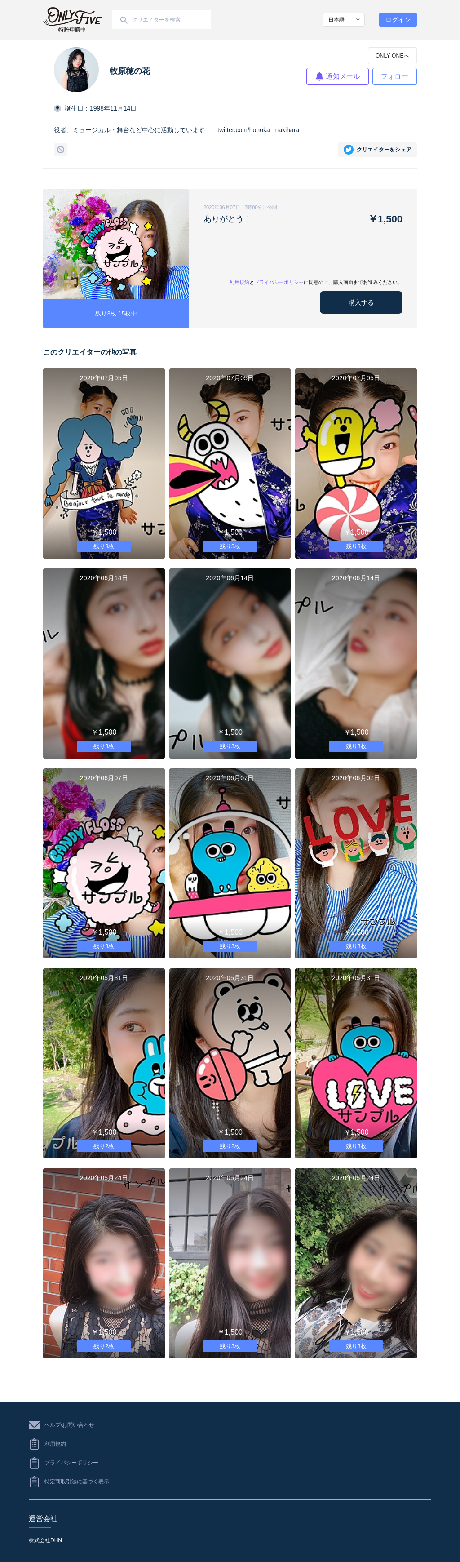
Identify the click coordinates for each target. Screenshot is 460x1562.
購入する (361, 302)
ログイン (398, 19)
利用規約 (239, 282)
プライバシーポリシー (279, 282)
